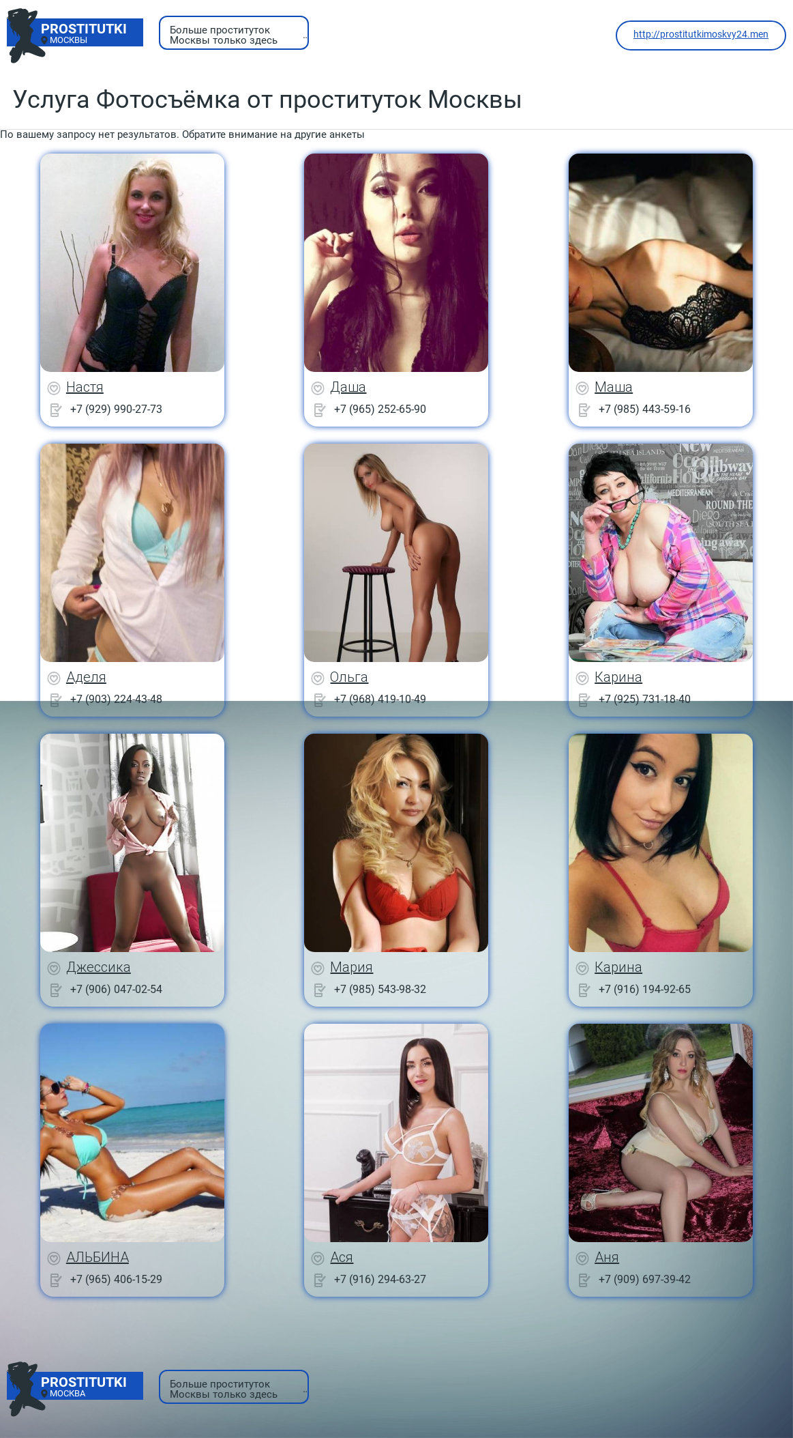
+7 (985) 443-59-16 (645, 409)
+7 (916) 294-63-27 (380, 1279)
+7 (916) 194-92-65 (645, 989)
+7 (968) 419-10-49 (380, 699)
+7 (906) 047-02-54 (116, 989)
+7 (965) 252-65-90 (380, 409)
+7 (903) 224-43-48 (116, 699)
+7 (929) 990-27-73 (116, 409)
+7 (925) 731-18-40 (645, 699)
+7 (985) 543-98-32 (380, 989)
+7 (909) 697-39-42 (645, 1279)
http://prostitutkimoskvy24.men (701, 34)
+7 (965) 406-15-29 (116, 1279)
